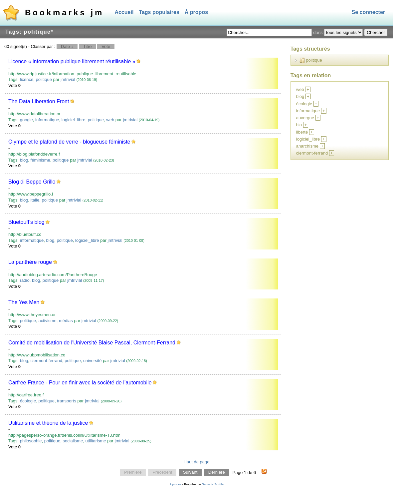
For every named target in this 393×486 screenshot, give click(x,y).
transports (66, 400)
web (110, 119)
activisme (47, 320)
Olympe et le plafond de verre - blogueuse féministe (69, 142)
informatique (47, 119)
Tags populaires (159, 12)
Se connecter (368, 12)
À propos (196, 12)
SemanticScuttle (213, 484)
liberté (302, 132)
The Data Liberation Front (38, 101)
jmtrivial (68, 79)
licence (26, 79)
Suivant (190, 472)
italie (35, 200)
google (26, 119)
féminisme (40, 160)
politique (44, 79)
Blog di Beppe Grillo (31, 182)
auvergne (305, 117)
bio (299, 124)
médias (66, 320)
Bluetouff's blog (26, 222)
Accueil (123, 12)
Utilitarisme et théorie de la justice (48, 423)
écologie (28, 400)
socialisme (73, 440)
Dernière (216, 472)
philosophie (31, 440)
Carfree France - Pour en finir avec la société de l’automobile (79, 382)
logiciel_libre (74, 119)
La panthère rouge (30, 262)
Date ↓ (67, 46)
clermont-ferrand (46, 360)
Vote (105, 46)
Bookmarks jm (64, 12)
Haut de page (196, 461)
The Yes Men (23, 302)
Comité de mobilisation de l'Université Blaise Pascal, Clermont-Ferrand (91, 342)
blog (24, 160)
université (92, 360)
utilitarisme (95, 440)
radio (25, 280)
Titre (87, 46)
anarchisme (307, 146)
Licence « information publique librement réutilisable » (71, 61)
